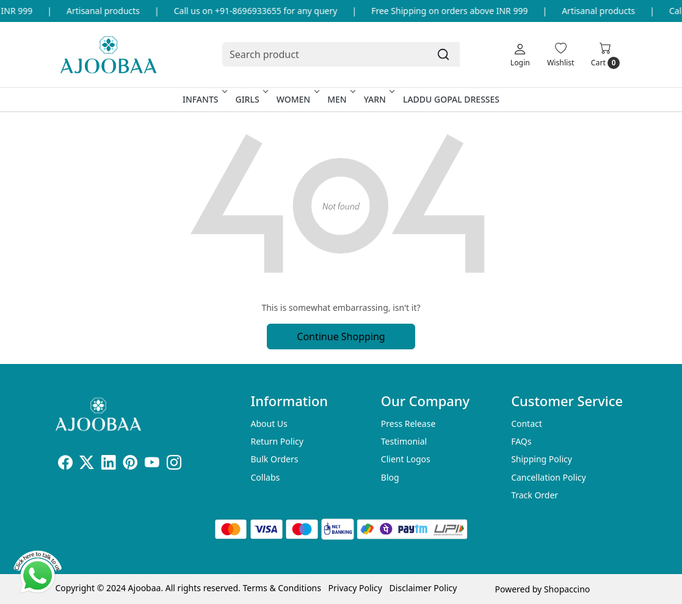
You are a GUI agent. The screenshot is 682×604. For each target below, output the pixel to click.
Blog (390, 477)
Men (340, 99)
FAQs (521, 441)
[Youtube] (152, 464)
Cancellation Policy (548, 477)
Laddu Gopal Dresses (451, 99)
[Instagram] (174, 464)
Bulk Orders (274, 459)
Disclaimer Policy (423, 588)
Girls (250, 99)
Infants (204, 99)
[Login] (520, 54)
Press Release (408, 423)
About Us (268, 423)
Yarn (378, 99)
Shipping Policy (541, 459)
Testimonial (404, 441)
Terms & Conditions (281, 588)
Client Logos (405, 459)
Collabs (265, 477)
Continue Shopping (341, 336)
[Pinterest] (130, 464)
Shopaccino (567, 589)
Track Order (534, 495)
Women (297, 99)
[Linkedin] (108, 464)
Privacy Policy (355, 588)
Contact (526, 423)
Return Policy (276, 441)
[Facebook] (65, 464)
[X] (86, 464)
